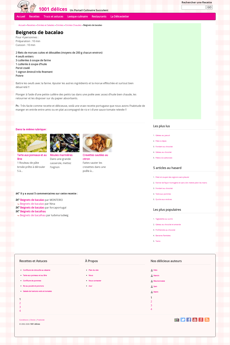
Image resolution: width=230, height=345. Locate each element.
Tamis (158, 241)
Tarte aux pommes (163, 194)
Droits (32, 320)
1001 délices (51, 9)
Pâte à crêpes (161, 141)
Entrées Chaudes (73, 25)
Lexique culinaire (77, 16)
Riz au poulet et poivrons (33, 286)
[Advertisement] (177, 71)
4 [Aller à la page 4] (20, 311)
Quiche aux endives (164, 199)
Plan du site (93, 270)
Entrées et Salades (45, 25)
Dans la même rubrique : (31, 129)
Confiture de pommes (32, 280)
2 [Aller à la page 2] (20, 303)
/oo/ (90, 286)
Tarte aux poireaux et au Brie (35, 275)
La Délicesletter (120, 16)
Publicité (40, 320)
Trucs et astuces (53, 16)
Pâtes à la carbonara (164, 157)
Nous (91, 275)
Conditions (23, 320)
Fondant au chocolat (164, 146)
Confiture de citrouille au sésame (36, 270)
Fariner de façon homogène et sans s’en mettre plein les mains (181, 182)
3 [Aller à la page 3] (20, 307)
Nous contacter (95, 280)
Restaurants (99, 16)
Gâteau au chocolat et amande (168, 224)
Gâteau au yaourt (163, 135)
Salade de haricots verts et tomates (37, 291)
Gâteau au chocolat (164, 152)
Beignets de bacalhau (33, 211)
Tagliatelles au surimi (164, 219)
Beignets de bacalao (32, 200)
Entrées (59, 25)
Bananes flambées (163, 235)
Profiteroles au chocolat (165, 230)
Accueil (21, 16)
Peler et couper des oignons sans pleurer (172, 177)
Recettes (34, 16)
